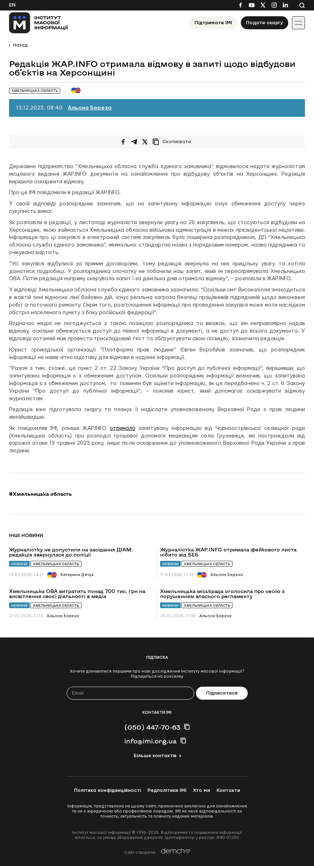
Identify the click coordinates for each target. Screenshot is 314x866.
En (12, 5)
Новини (19, 564)
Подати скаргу (264, 22)
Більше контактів (155, 755)
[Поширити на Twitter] (145, 141)
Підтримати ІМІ (213, 22)
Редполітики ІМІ (167, 790)
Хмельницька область (56, 564)
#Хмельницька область (40, 493)
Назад (20, 45)
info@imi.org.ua (150, 741)
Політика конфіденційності (107, 790)
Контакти (228, 790)
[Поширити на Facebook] (123, 141)
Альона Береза (90, 108)
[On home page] (38, 22)
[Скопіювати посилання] (173, 141)
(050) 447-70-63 (152, 727)
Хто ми (201, 790)
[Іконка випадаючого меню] (298, 22)
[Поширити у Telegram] (134, 141)
